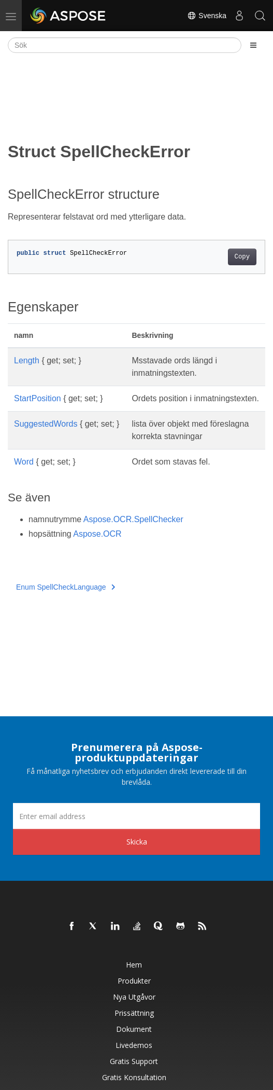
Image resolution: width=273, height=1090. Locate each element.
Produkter (134, 981)
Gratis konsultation (134, 1077)
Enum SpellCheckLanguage (65, 587)
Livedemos (134, 1045)
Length (26, 360)
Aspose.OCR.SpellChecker (133, 519)
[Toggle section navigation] (253, 45)
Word (24, 461)
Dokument (134, 1029)
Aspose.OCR (97, 533)
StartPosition (37, 398)
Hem (134, 965)
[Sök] (124, 45)
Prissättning (134, 1013)
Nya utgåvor (134, 997)
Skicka (136, 842)
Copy (242, 257)
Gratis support (134, 1061)
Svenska (206, 15)
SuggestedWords (45, 423)
